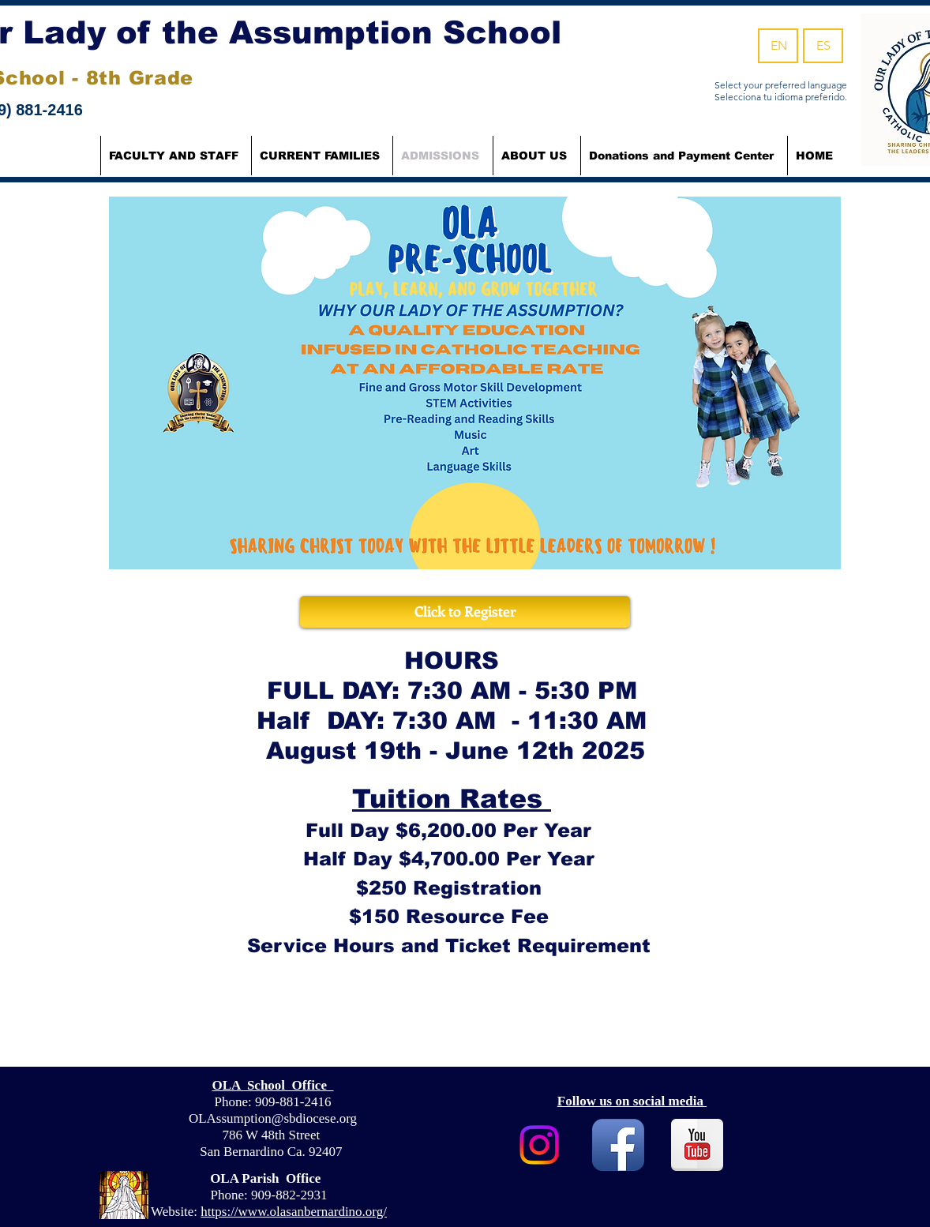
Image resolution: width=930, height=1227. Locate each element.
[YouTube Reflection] (697, 1145)
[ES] (823, 45)
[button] (322, 155)
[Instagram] (539, 1145)
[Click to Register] (465, 612)
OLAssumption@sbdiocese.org (273, 1118)
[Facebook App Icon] (618, 1145)
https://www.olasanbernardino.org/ (294, 1211)
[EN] (778, 45)
